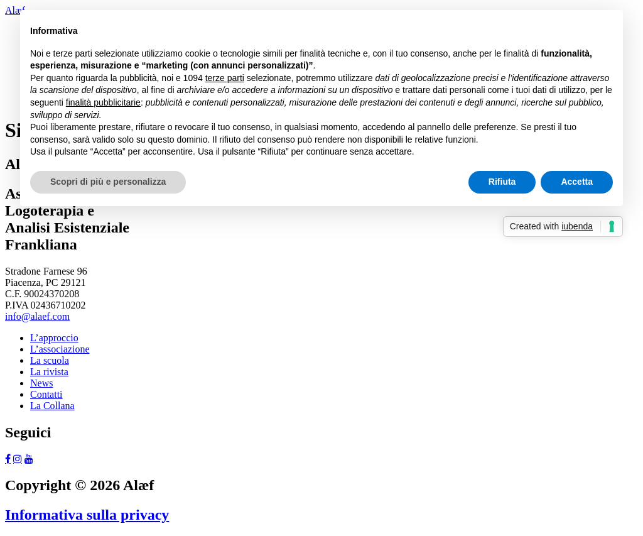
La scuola (49, 360)
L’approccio (54, 337)
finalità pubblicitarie (103, 102)
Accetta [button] (577, 182)
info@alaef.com (37, 316)
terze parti (224, 78)
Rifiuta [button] (502, 182)
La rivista (49, 371)
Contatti (46, 394)
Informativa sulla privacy (87, 514)
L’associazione (59, 349)
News (41, 383)
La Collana (52, 405)
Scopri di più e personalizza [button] (108, 182)
